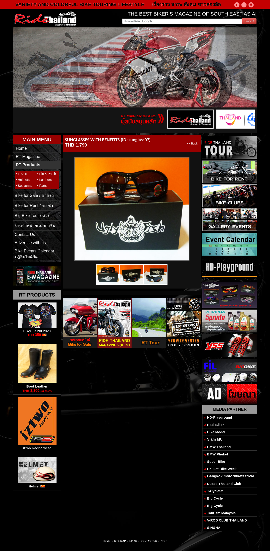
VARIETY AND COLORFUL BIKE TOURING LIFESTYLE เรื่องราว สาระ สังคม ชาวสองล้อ (124, 4)
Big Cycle (215, 498)
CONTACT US (149, 541)
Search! (249, 21)
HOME (106, 541)
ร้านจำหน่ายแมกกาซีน (35, 225)
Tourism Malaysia (221, 513)
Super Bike (216, 461)
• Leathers (44, 180)
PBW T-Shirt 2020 (37, 331)
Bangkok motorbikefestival (230, 476)
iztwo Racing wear (37, 448)
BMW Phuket (217, 454)
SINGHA (213, 528)
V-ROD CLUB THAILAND (227, 520)
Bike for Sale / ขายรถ (34, 195)
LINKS (133, 541)
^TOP (164, 541)
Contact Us (25, 234)
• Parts (42, 185)
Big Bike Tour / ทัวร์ (32, 215)
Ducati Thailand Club (224, 484)
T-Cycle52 (215, 491)
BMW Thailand (219, 447)
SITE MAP (120, 541)
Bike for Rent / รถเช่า (34, 205)
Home (21, 148)
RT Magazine (28, 156)
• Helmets (23, 180)
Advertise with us (30, 243)
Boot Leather (37, 386)
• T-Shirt (21, 174)
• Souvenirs (24, 185)
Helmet (34, 486)
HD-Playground (219, 417)
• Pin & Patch (46, 174)
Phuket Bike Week (222, 469)
